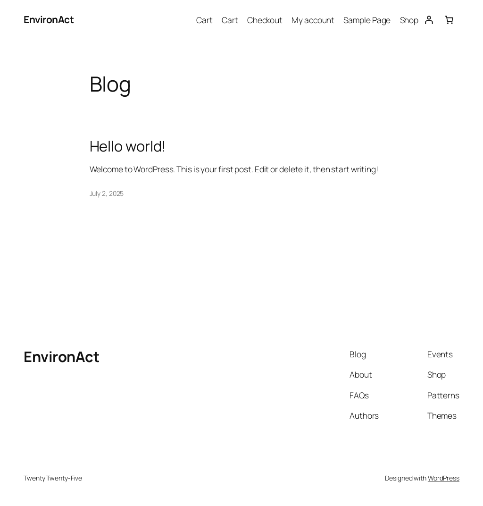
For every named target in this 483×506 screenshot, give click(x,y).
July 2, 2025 (107, 193)
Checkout (265, 19)
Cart (204, 19)
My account (312, 19)
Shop (409, 19)
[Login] (428, 19)
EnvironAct (49, 19)
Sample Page (367, 19)
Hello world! (128, 146)
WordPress (443, 477)
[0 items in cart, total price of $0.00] (449, 19)
